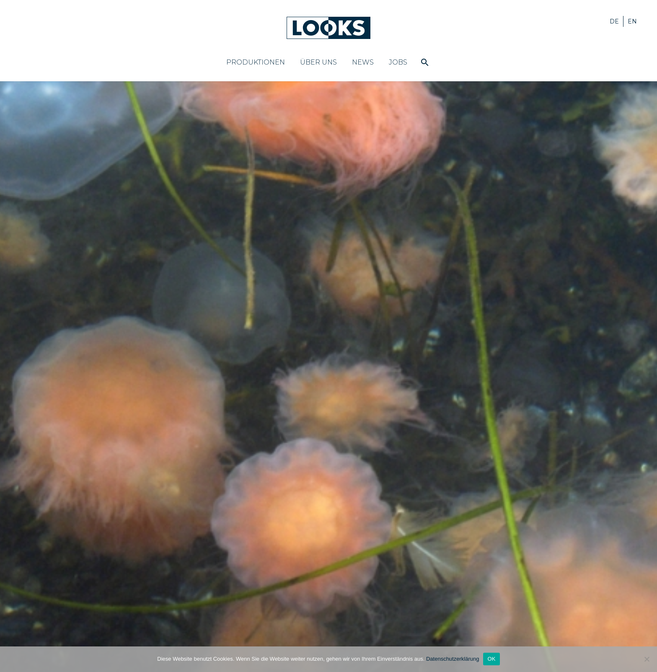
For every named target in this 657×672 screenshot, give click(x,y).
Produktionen (255, 62)
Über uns (318, 62)
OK (491, 659)
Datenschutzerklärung (452, 659)
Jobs (398, 62)
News (363, 62)
